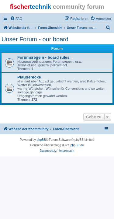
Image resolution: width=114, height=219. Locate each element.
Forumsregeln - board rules (43, 57)
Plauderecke (29, 77)
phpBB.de (77, 145)
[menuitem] (16, 18)
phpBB (41, 139)
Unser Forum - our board (35, 39)
